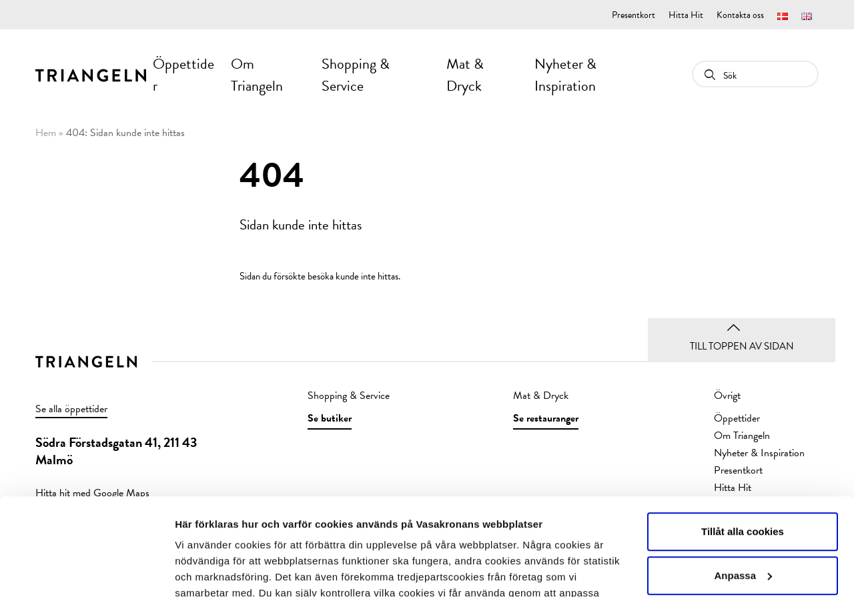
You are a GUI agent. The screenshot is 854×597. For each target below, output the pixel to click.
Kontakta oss (740, 15)
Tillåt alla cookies (742, 440)
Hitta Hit (686, 15)
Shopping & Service (356, 75)
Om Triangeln (257, 75)
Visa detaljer (204, 570)
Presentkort (633, 15)
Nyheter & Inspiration (565, 75)
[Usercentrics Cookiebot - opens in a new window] (86, 571)
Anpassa (743, 484)
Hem (45, 133)
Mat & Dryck (465, 75)
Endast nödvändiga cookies (743, 528)
